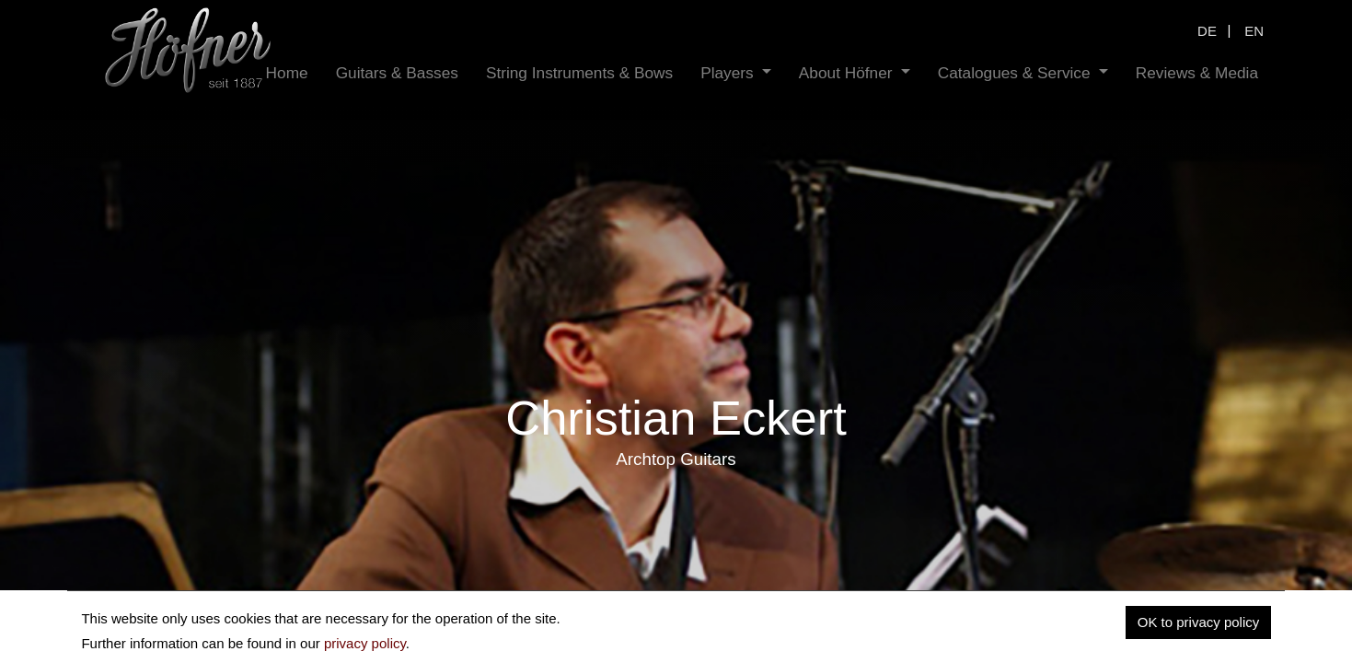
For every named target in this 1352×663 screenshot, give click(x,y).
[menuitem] (287, 73)
